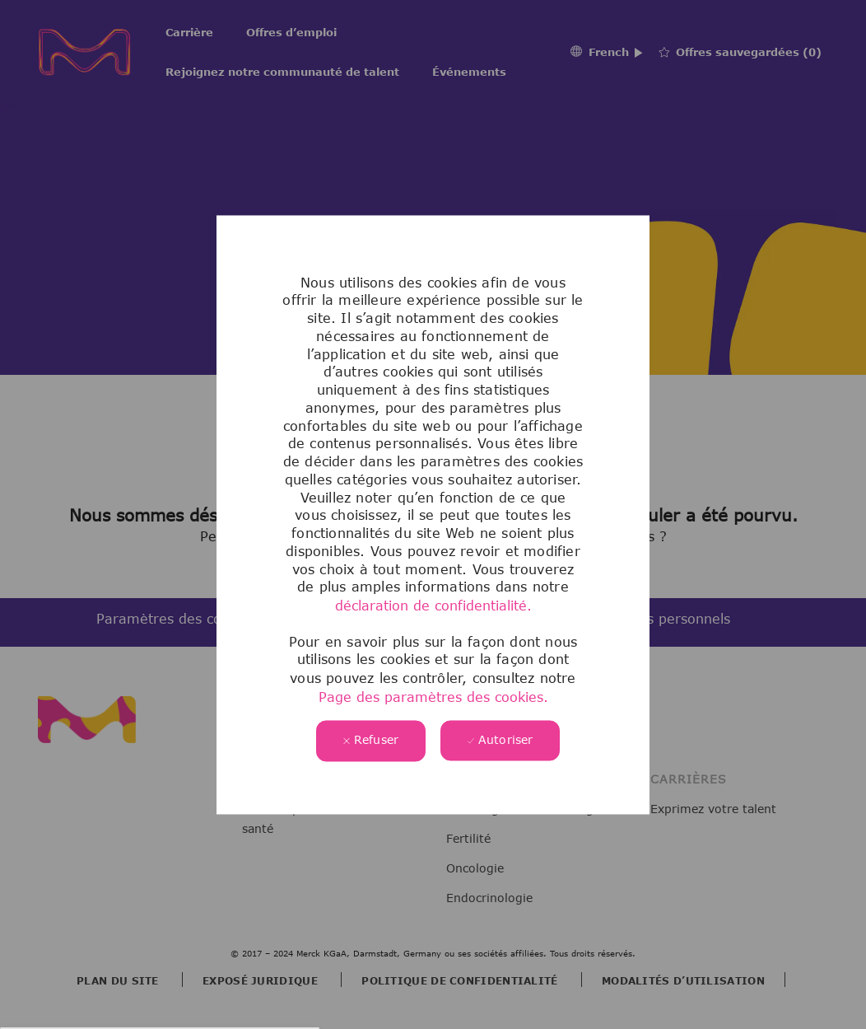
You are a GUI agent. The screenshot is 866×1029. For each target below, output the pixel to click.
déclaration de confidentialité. (433, 605)
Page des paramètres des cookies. (433, 697)
